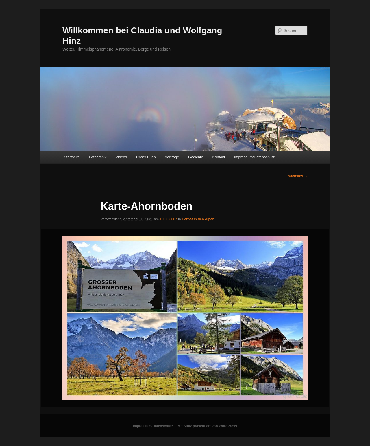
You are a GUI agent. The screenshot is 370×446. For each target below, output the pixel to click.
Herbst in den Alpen (198, 219)
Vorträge (172, 157)
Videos (121, 157)
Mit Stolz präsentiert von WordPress (207, 426)
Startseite (72, 157)
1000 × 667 (168, 219)
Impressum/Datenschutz (254, 157)
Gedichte (195, 157)
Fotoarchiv (98, 157)
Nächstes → (298, 176)
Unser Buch (146, 157)
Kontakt (218, 157)
